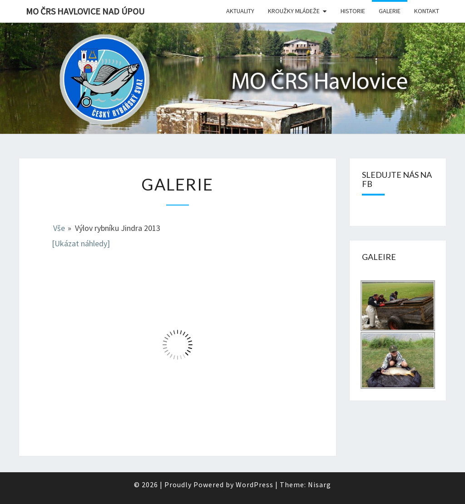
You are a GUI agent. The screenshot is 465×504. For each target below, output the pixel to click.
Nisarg (319, 484)
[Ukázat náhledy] (81, 243)
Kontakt (426, 11)
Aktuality (240, 11)
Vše (59, 228)
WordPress (254, 484)
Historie (353, 11)
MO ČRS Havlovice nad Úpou (85, 11)
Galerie (390, 11)
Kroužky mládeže (294, 11)
